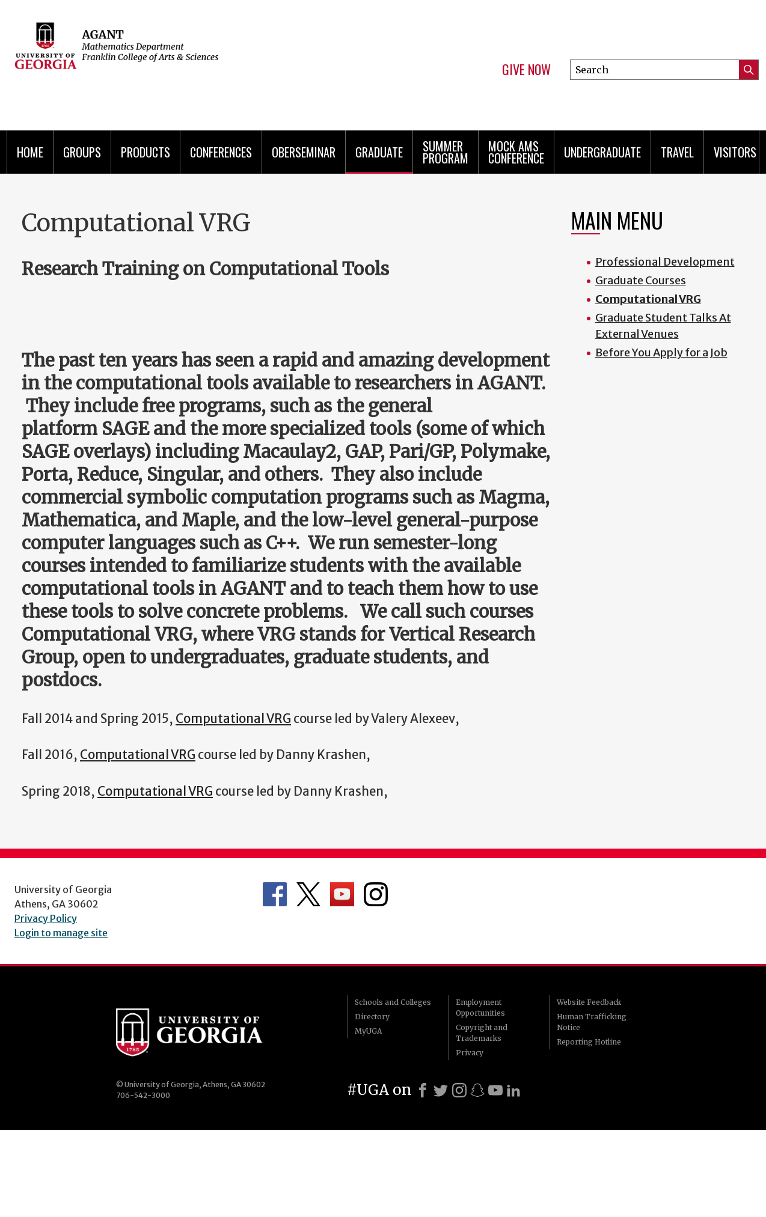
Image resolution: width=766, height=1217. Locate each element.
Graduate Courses (640, 280)
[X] (441, 1090)
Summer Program (445, 152)
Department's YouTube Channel (342, 894)
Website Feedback (589, 1002)
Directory (372, 1016)
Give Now (526, 69)
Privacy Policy (45, 918)
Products (145, 152)
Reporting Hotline (589, 1041)
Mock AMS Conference (516, 152)
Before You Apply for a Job (661, 352)
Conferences (221, 152)
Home (30, 152)
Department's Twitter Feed (308, 894)
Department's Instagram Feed (376, 894)
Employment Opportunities (480, 1007)
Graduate (379, 152)
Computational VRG (233, 719)
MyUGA (368, 1031)
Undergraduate (602, 152)
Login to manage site (61, 933)
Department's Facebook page (275, 894)
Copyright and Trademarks (481, 1033)
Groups (82, 152)
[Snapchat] (477, 1090)
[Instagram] (459, 1090)
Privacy (469, 1052)
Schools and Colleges (393, 1002)
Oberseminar (304, 152)
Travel (677, 152)
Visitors (735, 152)
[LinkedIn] (513, 1090)
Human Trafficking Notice (592, 1022)
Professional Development (665, 262)
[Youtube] (495, 1090)
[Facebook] (422, 1090)
